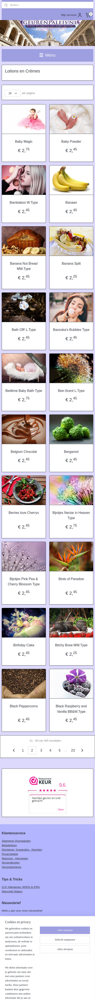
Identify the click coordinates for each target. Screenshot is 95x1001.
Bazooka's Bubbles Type (71, 330)
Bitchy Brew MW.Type (71, 645)
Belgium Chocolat (24, 451)
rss (49, 986)
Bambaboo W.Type (24, 202)
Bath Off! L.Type (24, 330)
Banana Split (71, 263)
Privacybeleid (10, 854)
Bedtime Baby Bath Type (23, 391)
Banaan (71, 202)
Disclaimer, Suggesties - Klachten (22, 849)
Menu (47, 55)
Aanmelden (12, 919)
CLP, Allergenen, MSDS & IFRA (21, 887)
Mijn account (71, 15)
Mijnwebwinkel (47, 993)
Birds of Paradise (71, 579)
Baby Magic (24, 141)
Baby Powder (71, 141)
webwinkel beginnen (63, 986)
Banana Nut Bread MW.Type (24, 266)
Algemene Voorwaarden (16, 840)
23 (73, 750)
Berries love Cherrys (24, 512)
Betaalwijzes (9, 845)
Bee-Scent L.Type (71, 391)
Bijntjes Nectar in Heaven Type (71, 515)
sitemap (42, 986)
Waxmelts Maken (12, 891)
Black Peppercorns (24, 706)
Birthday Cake (23, 645)
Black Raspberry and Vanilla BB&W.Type (71, 708)
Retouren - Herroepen (15, 858)
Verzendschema (11, 867)
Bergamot (71, 451)
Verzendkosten (11, 862)
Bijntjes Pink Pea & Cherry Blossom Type (24, 581)
